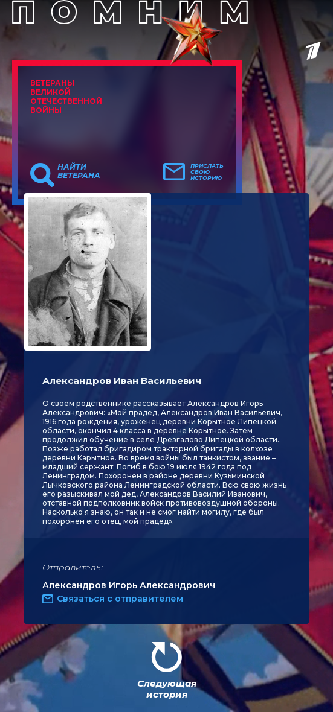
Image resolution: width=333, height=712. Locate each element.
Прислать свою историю (207, 172)
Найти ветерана (78, 171)
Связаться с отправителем (120, 598)
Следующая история (166, 689)
